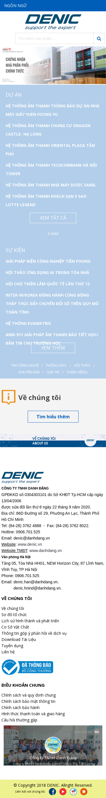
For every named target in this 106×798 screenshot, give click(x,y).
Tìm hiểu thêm (53, 417)
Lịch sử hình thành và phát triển (30, 620)
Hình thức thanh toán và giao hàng (33, 713)
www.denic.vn (30, 544)
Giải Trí (53, 372)
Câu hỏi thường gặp (19, 720)
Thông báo (56, 365)
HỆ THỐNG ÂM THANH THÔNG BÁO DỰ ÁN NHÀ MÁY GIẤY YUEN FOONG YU (52, 110)
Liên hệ (8, 652)
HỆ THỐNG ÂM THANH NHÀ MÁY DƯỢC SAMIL (51, 185)
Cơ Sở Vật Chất (15, 627)
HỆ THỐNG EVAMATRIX (28, 323)
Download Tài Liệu (18, 639)
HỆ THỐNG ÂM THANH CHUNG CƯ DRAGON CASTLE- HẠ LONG (48, 130)
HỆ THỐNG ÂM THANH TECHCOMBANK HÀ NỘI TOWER (51, 169)
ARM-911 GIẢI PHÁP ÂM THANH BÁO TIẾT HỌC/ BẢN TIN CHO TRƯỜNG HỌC (52, 339)
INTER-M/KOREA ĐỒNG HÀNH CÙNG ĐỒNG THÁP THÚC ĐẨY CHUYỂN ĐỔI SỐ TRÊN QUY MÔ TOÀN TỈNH (52, 303)
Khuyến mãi (29, 372)
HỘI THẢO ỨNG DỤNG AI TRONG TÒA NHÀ (47, 272)
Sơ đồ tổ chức (14, 614)
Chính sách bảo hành (20, 707)
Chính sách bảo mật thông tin (28, 701)
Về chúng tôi (12, 608)
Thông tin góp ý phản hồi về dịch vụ (34, 633)
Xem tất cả (53, 218)
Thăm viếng (77, 372)
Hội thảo (82, 365)
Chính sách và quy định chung (28, 695)
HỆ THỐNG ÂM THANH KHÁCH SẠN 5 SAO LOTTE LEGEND (46, 200)
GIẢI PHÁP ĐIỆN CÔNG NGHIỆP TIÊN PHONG (48, 261)
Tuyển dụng (12, 645)
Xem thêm (53, 348)
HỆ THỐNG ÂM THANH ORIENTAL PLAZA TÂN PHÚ (50, 149)
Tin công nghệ (25, 365)
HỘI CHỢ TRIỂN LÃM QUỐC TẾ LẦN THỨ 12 (48, 283)
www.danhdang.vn (45, 550)
